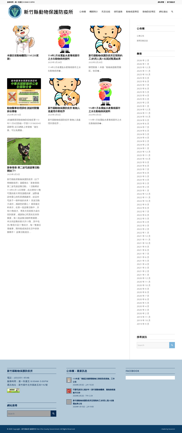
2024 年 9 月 (143, 120)
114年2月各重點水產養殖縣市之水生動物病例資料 (64, 57)
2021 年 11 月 (143, 239)
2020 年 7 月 (143, 295)
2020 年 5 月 (143, 302)
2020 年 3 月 (143, 309)
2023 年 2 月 (143, 186)
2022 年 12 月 (143, 193)
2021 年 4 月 (143, 264)
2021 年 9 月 (143, 246)
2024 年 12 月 (143, 109)
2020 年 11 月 (143, 281)
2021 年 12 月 (143, 236)
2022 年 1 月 (143, 232)
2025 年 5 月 (143, 92)
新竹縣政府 (171, 2)
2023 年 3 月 (143, 183)
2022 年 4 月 (143, 221)
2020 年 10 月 (143, 285)
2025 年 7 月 (143, 84)
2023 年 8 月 (143, 165)
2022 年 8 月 (143, 207)
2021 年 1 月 (143, 274)
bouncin (172, 429)
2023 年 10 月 (143, 158)
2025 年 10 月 (143, 74)
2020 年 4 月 (143, 306)
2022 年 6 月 (143, 215)
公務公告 (140, 35)
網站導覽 (161, 2)
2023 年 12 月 (143, 151)
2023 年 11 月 (143, 155)
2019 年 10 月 (143, 320)
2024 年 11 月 (143, 113)
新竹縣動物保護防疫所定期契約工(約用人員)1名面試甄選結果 (105, 57)
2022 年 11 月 (143, 197)
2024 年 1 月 (143, 148)
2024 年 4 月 (143, 137)
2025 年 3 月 (143, 99)
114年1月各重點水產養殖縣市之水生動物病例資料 (104, 109)
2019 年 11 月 (143, 316)
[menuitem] (161, 2)
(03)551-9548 (21, 377)
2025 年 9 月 (143, 78)
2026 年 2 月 (143, 60)
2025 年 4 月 (143, 95)
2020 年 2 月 (143, 313)
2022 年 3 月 (143, 225)
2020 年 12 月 (143, 278)
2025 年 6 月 (143, 88)
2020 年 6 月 (143, 299)
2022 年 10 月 (143, 200)
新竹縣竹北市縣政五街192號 (33, 384)
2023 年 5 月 (143, 176)
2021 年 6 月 (143, 257)
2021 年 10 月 (143, 243)
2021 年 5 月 (143, 260)
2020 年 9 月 (143, 288)
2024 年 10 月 (143, 116)
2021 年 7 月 (143, 253)
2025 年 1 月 (143, 106)
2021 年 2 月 (143, 271)
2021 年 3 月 (143, 267)
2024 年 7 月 (143, 127)
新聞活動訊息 (142, 40)
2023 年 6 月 (143, 172)
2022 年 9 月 (143, 204)
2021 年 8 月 (143, 250)
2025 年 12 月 (143, 67)
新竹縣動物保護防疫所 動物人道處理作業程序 (64, 109)
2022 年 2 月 (143, 229)
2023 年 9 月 (143, 162)
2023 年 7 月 (143, 169)
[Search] (172, 11)
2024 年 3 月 (143, 141)
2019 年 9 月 (143, 323)
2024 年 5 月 (143, 134)
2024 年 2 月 (143, 144)
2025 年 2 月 (143, 102)
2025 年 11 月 (143, 70)
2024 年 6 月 (143, 130)
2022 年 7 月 (143, 211)
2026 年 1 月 (143, 63)
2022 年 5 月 (143, 218)
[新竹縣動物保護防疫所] (41, 11)
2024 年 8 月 (143, 123)
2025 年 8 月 (143, 81)
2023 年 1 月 (143, 190)
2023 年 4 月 (143, 179)
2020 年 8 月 (143, 292)
